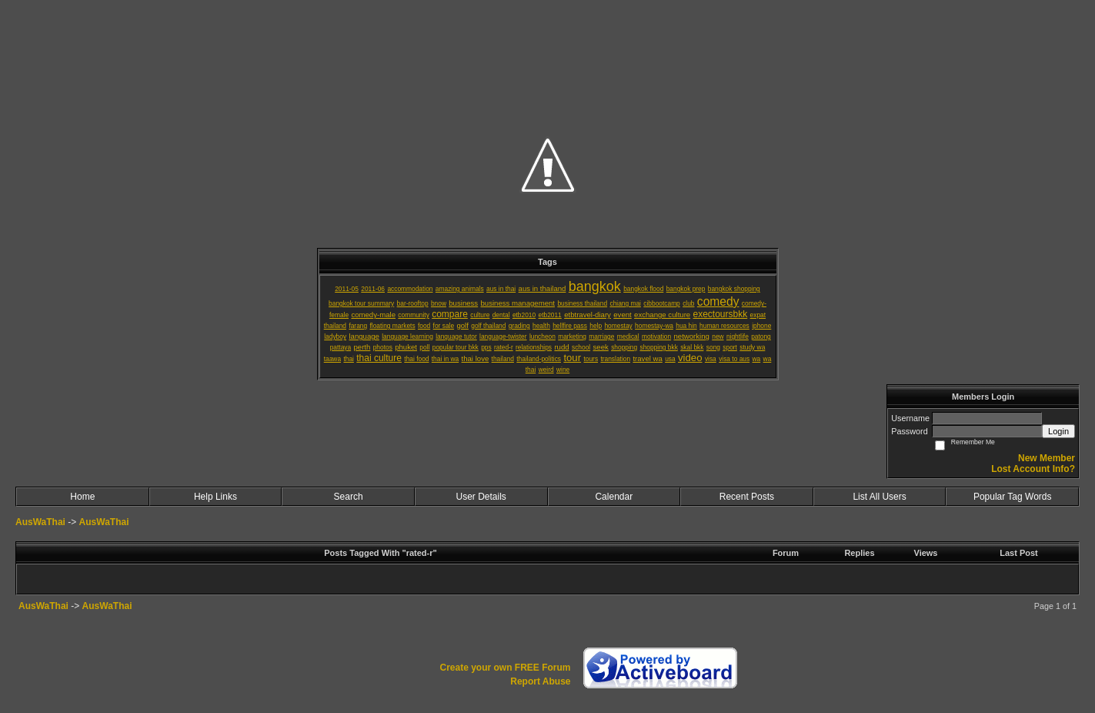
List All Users (879, 496)
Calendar (614, 496)
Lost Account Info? (1033, 469)
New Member (1046, 458)
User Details (481, 496)
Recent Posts (746, 496)
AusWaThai (40, 522)
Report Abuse (540, 681)
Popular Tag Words (1012, 496)
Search (348, 496)
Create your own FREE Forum (504, 667)
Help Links (215, 496)
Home (82, 496)
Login (1058, 431)
